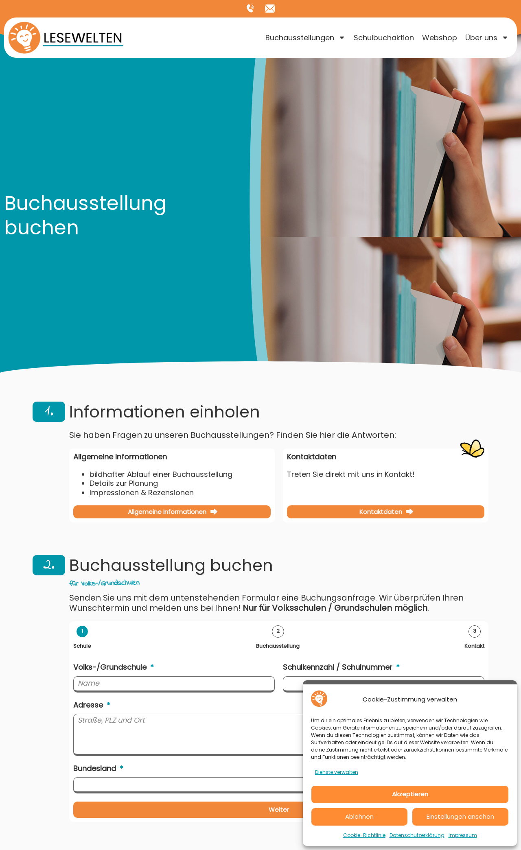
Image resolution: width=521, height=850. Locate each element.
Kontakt (474, 646)
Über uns (487, 37)
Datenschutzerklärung (417, 835)
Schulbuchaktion (384, 38)
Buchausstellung (278, 646)
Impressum (463, 835)
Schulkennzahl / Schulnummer (338, 668)
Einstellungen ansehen (460, 816)
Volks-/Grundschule (111, 668)
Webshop (439, 38)
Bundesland (95, 770)
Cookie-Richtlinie (364, 835)
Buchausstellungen (305, 37)
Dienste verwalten (336, 772)
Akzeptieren (410, 794)
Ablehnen (359, 816)
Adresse (89, 705)
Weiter (279, 811)
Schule (82, 646)
